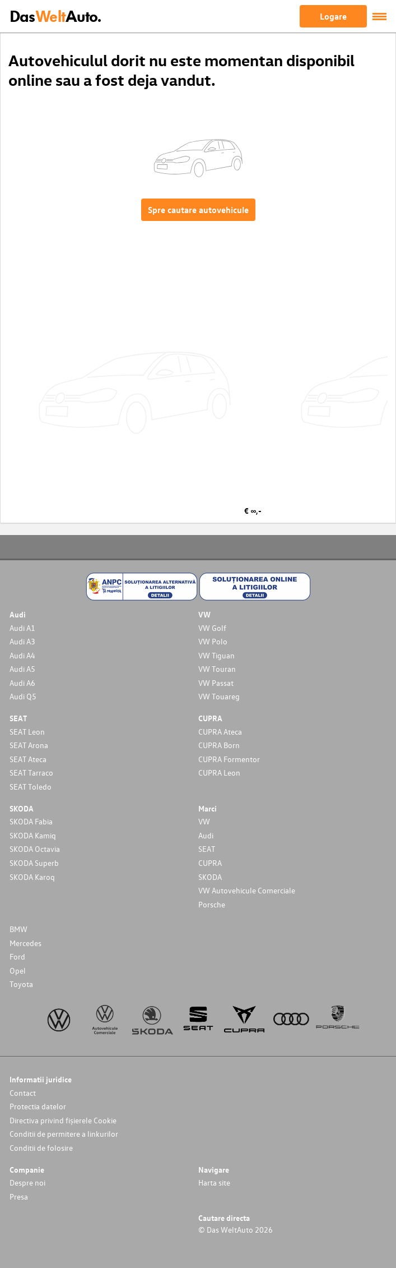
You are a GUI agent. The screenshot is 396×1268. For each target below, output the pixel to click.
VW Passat (216, 682)
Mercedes (25, 943)
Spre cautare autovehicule (198, 209)
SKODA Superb (34, 862)
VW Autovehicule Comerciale (246, 890)
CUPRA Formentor (229, 759)
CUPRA (210, 862)
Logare (333, 16)
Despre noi (27, 1182)
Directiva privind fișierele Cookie (63, 1120)
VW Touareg (219, 696)
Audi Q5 (23, 696)
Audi (205, 835)
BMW (18, 929)
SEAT (206, 848)
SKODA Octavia (35, 848)
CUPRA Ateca (220, 731)
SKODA (210, 877)
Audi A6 (22, 682)
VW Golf (212, 628)
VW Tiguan (216, 655)
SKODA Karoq (32, 877)
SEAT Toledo (31, 786)
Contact (23, 1092)
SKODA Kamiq (33, 835)
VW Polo (212, 641)
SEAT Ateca (28, 759)
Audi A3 (22, 641)
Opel (18, 970)
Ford (17, 956)
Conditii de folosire (41, 1147)
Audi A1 (22, 628)
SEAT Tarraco (31, 772)
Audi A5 (22, 668)
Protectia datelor (38, 1106)
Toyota (21, 984)
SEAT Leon (27, 731)
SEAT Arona (29, 745)
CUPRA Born (219, 745)
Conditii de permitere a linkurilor (64, 1133)
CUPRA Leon (219, 772)
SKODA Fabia (31, 821)
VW (204, 821)
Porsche (211, 904)
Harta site (214, 1182)
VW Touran (217, 668)
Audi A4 (22, 655)
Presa (19, 1196)
